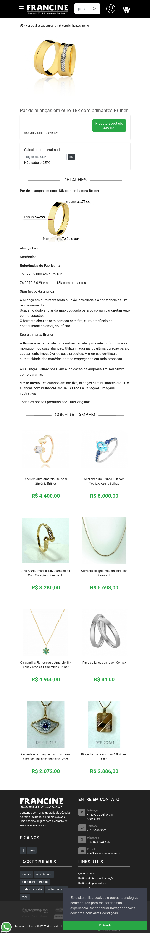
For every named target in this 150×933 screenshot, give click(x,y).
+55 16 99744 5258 (108, 840)
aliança (27, 874)
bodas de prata (32, 889)
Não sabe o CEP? (37, 163)
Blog (32, 850)
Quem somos (86, 873)
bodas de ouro (56, 889)
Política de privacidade (92, 883)
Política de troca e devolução (96, 878)
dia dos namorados (35, 882)
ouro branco (44, 874)
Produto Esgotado (109, 125)
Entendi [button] (105, 925)
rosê (25, 897)
